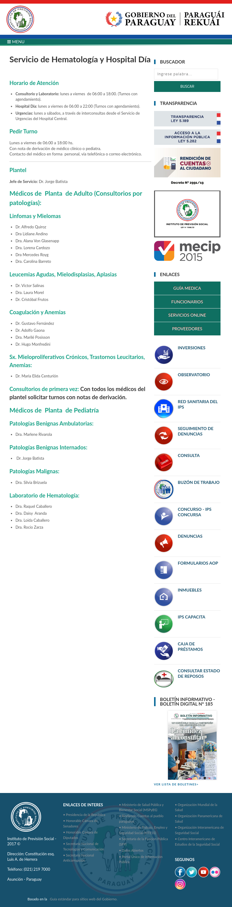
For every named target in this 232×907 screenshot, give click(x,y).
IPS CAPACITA (191, 616)
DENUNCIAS (190, 536)
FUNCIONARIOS (187, 301)
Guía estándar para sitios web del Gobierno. (84, 899)
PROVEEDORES (187, 328)
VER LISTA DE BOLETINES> (176, 784)
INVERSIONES (191, 347)
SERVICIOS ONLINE (187, 315)
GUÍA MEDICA (187, 288)
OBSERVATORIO (194, 374)
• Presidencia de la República (84, 815)
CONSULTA (189, 455)
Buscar (187, 86)
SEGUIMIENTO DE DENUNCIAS (196, 431)
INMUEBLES (190, 589)
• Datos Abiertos (131, 850)
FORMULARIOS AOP (198, 563)
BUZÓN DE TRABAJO (199, 482)
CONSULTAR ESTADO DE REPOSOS (199, 673)
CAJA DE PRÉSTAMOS (190, 646)
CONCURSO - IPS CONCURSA (194, 512)
